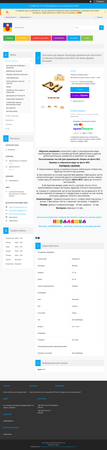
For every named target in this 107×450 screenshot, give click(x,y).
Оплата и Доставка (40, 38)
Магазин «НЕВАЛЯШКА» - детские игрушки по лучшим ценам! (70, 226)
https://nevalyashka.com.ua (18, 207)
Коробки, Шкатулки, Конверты (17, 74)
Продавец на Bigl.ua (53, 445)
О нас (87, 38)
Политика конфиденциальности (66, 446)
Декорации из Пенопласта (15, 96)
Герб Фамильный (12, 78)
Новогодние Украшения (14, 99)
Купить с (80, 95)
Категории (23, 38)
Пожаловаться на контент (48, 446)
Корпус (8, 87)
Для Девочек (11, 108)
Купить (81, 89)
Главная (9, 38)
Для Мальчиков (11, 111)
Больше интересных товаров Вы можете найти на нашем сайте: (69, 217)
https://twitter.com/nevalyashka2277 (15, 392)
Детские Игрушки (11, 61)
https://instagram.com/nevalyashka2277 (68, 392)
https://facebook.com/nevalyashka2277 (42, 392)
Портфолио (59, 38)
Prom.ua (62, 443)
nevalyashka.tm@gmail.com (18, 210)
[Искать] (101, 27)
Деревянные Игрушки (14, 71)
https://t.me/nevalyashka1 (17, 214)
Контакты (74, 38)
